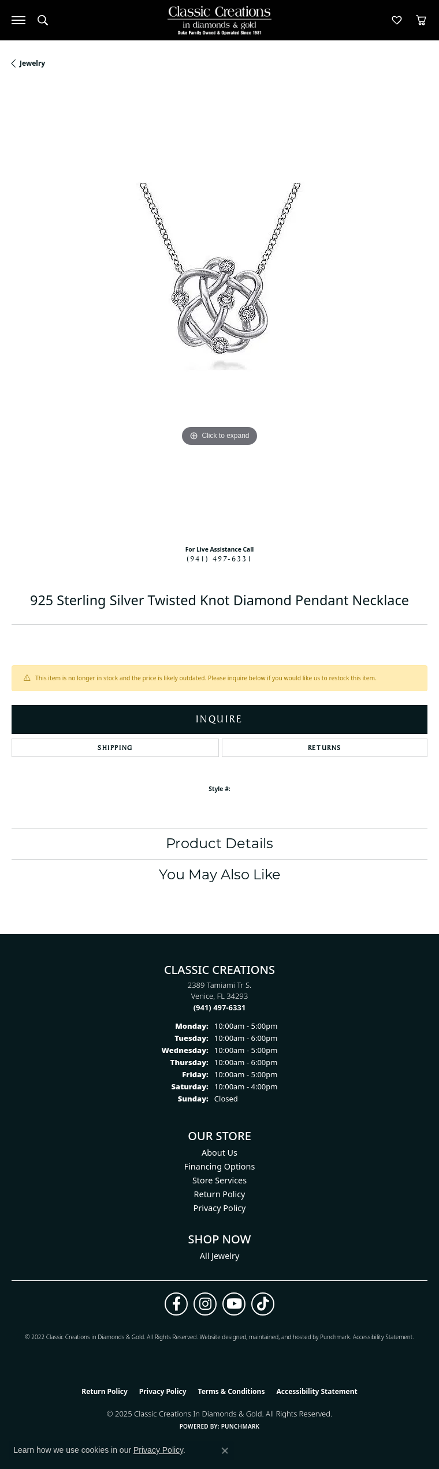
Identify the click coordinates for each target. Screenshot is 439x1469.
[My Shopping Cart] (420, 20)
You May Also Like (220, 874)
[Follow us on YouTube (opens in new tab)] (233, 1304)
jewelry (32, 63)
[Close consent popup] (224, 1450)
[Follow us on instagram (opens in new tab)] (205, 1304)
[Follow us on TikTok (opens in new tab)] (262, 1304)
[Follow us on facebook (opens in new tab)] (176, 1304)
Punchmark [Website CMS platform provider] (240, 1426)
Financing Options (219, 1166)
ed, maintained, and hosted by (280, 1337)
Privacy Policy (220, 1207)
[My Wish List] (397, 20)
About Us (219, 1152)
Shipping (115, 747)
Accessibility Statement (382, 1337)
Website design (219, 1337)
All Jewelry (220, 1255)
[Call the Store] (220, 1007)
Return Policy (219, 1194)
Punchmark (335, 1337)
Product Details (219, 843)
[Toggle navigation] (18, 20)
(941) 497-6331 (219, 558)
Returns (324, 747)
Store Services (219, 1180)
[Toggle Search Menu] (43, 20)
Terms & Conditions (231, 1391)
